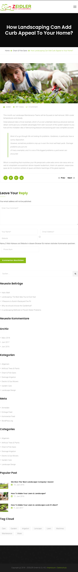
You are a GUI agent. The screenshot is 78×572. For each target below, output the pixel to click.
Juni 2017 (5, 342)
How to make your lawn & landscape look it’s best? (34, 505)
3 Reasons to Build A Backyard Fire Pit (16, 301)
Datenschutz (62, 568)
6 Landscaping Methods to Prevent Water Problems (21, 310)
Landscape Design (9, 390)
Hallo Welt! (6, 293)
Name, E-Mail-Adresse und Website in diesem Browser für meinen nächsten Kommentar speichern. (37, 243)
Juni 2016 (5, 347)
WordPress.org (7, 421)
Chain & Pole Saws (9, 373)
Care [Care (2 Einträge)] (3, 528)
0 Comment (33, 107)
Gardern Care (7, 386)
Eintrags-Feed (7, 412)
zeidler (7, 107)
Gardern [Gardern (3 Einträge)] (14, 528)
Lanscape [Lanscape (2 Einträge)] (38, 528)
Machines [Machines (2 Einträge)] (60, 528)
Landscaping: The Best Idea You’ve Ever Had (19, 297)
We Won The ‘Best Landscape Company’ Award (32, 482)
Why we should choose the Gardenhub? (17, 306)
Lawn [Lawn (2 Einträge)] (49, 528)
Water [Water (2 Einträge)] (19, 533)
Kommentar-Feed (8, 416)
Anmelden (5, 408)
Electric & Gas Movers (10, 381)
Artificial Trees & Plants (10, 368)
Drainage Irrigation (9, 377)
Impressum (51, 568)
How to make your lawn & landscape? (28, 493)
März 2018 (6, 338)
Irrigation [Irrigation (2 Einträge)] (25, 528)
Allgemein (5, 364)
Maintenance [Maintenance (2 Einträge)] (7, 533)
